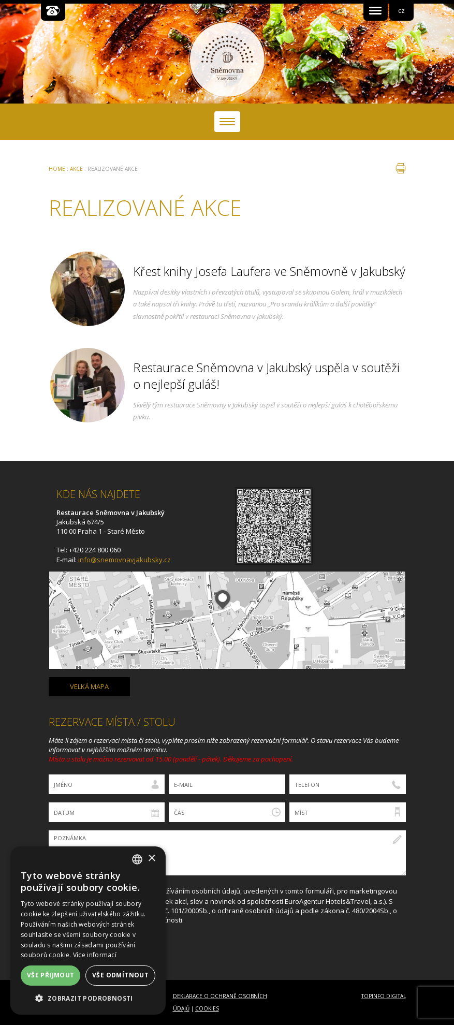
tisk (401, 168)
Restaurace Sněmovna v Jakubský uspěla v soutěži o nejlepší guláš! (266, 375)
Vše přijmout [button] (51, 975)
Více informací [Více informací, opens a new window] (94, 954)
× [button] (151, 858)
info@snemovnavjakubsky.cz (124, 559)
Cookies (207, 1008)
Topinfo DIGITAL (383, 996)
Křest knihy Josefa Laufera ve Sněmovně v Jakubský (269, 271)
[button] (88, 998)
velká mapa (89, 686)
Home (57, 168)
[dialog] (88, 930)
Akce (76, 168)
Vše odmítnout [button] (120, 975)
